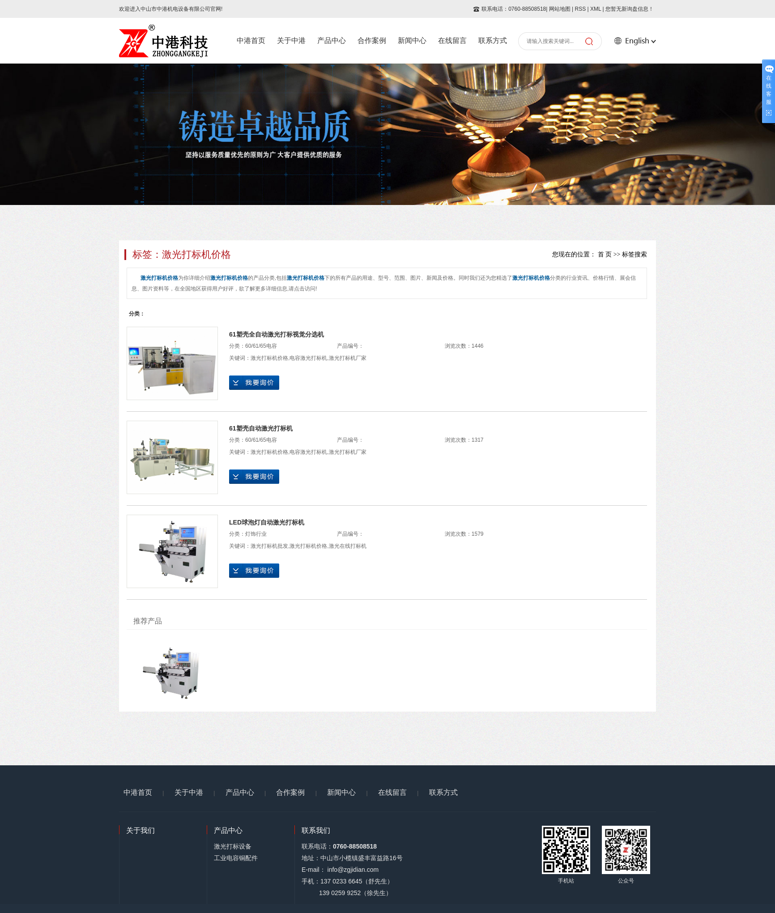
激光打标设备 (232, 846)
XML (595, 9)
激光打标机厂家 (347, 358)
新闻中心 (412, 40)
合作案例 (372, 40)
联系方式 (492, 40)
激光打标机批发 (269, 546)
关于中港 (291, 40)
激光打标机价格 (269, 358)
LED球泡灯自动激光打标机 (266, 522)
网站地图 (560, 9)
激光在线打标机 (347, 546)
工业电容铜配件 (236, 858)
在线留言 (452, 40)
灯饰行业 (256, 534)
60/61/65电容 (261, 346)
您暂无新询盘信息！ (629, 9)
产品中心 (331, 40)
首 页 (605, 254)
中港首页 (251, 40)
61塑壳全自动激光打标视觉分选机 (276, 334)
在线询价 (254, 382)
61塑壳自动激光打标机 (261, 428)
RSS (580, 9)
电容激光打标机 (308, 358)
